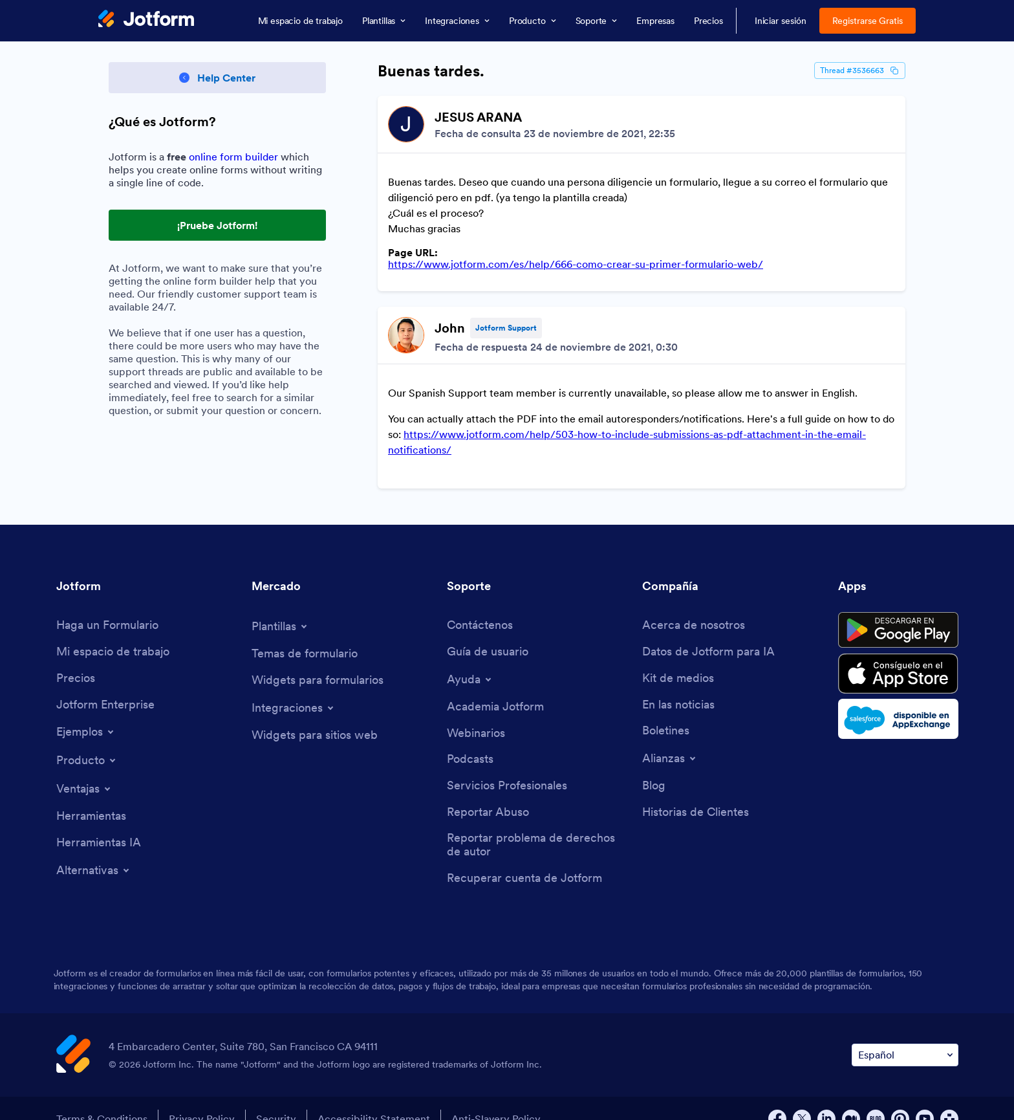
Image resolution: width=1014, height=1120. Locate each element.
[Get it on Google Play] (898, 609)
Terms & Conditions (101, 1098)
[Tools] (91, 795)
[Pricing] (75, 657)
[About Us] (693, 604)
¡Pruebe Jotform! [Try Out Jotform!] (217, 225)
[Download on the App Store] (898, 653)
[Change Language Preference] (905, 1034)
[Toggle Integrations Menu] (294, 687)
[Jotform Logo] (146, 20)
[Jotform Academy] (495, 686)
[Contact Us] (480, 604)
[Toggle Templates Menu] (280, 605)
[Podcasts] (470, 738)
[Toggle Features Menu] (84, 768)
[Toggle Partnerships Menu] (670, 737)
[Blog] (653, 765)
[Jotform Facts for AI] (708, 631)
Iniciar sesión (780, 21)
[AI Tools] (98, 822)
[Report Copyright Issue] (538, 824)
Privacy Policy (202, 1098)
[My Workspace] (112, 631)
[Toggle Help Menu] (470, 658)
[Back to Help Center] (217, 77)
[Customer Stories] (695, 791)
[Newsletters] (665, 710)
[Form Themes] (305, 633)
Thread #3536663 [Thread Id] (860, 70)
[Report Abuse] (488, 791)
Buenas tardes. (431, 71)
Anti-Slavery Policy (496, 1098)
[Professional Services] (507, 765)
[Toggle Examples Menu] (86, 711)
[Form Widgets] (317, 659)
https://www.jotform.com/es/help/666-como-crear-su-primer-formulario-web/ (575, 264)
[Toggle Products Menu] (87, 739)
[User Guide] (487, 631)
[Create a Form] (107, 604)
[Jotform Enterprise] (105, 684)
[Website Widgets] (315, 714)
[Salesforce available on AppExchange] (898, 698)
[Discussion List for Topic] (641, 282)
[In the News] (678, 684)
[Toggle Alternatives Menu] (93, 849)
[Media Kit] (678, 657)
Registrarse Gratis (867, 21)
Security (276, 1098)
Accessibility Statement (374, 1098)
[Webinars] (476, 712)
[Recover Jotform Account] (524, 857)
